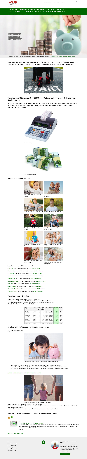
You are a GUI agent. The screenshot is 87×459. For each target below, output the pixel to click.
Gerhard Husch (65, 453)
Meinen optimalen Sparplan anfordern (43, 11)
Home (10, 9)
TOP (12, 433)
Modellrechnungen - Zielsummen (43, 56)
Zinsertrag (11, 56)
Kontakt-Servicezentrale (13, 443)
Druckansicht (17, 433)
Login (54, 2)
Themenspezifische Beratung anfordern (18, 14)
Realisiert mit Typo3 (12, 450)
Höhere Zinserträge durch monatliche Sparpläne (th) (53, 9)
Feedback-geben (11, 447)
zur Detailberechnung (35, 268)
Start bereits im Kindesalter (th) (16, 11)
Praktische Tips (29, 11)
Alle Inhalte (15, 9)
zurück (9, 433)
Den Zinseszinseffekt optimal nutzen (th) (29, 9)
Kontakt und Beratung (59, 11)
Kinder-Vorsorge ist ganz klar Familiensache (24, 373)
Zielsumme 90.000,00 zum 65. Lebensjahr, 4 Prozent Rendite (63, 56)
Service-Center (32, 14)
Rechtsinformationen (12, 448)
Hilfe (58, 2)
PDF (22, 433)
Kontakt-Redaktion (12, 445)
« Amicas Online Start (46, 2)
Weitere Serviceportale (43, 14)
